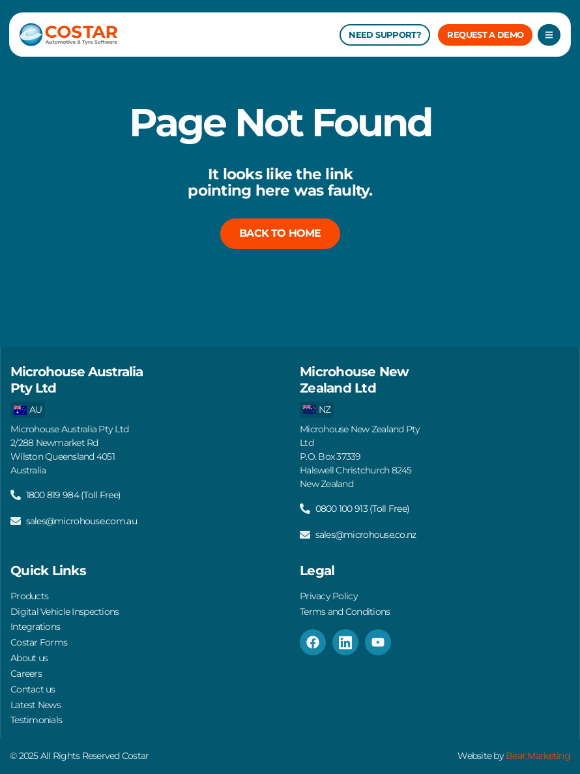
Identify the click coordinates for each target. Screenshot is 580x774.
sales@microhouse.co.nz (365, 529)
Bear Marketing (538, 756)
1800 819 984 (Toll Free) (73, 490)
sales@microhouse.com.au (81, 516)
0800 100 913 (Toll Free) (362, 503)
